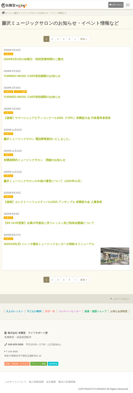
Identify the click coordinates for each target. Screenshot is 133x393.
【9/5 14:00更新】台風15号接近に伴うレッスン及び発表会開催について (49, 222)
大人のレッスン (14, 311)
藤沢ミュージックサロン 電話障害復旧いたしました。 (38, 138)
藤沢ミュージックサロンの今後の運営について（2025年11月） (43, 181)
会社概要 (51, 381)
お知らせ (8, 54)
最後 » (83, 39)
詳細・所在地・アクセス (17, 363)
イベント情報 (20, 92)
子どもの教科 (34, 311)
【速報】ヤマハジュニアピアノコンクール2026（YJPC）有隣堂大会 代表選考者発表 (57, 117)
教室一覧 (50, 311)
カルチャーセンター (70, 311)
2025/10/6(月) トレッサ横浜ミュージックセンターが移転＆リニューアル (49, 244)
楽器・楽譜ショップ (95, 311)
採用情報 (53, 363)
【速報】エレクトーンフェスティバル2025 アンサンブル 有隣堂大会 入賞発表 (53, 201)
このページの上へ (119, 299)
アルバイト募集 (38, 363)
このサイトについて (15, 381)
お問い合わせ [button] (116, 5)
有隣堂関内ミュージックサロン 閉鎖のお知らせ (34, 160)
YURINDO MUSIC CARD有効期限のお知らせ (32, 76)
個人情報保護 (36, 381)
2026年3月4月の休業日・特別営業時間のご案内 (33, 59)
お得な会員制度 (118, 311)
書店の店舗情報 (67, 381)
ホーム (8, 13)
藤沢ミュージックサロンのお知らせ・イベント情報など (40, 13)
